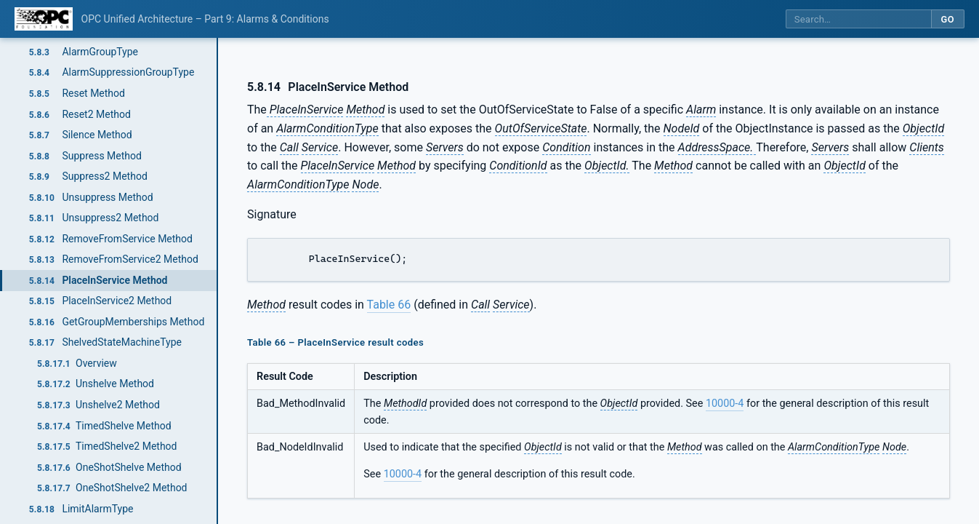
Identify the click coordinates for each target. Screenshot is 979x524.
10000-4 (725, 403)
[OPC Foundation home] (44, 19)
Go (947, 19)
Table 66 (389, 304)
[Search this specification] (858, 19)
